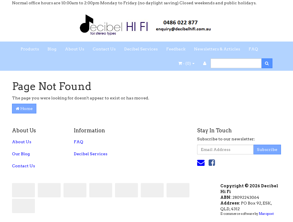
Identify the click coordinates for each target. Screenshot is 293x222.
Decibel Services (141, 49)
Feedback (175, 49)
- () (186, 63)
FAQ (253, 49)
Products (30, 49)
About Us (74, 49)
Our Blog (21, 154)
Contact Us (104, 49)
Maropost (266, 214)
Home (24, 108)
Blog (51, 49)
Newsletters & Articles (217, 49)
